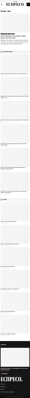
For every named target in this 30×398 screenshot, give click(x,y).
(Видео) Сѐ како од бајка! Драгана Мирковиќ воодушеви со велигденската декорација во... (13, 168)
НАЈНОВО (4, 199)
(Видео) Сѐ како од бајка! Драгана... (8, 311)
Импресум (3, 384)
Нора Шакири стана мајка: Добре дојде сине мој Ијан (13, 37)
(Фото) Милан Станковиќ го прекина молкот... (10, 289)
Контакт (2, 389)
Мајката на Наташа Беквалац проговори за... (10, 244)
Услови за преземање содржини (7, 391)
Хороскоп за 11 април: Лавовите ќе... (8, 334)
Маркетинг (3, 386)
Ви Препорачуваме (4, 33)
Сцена (13, 33)
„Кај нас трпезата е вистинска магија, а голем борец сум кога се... (14, 73)
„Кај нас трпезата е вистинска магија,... (9, 221)
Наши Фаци (9, 33)
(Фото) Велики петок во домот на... (8, 266)
